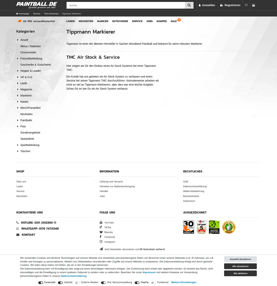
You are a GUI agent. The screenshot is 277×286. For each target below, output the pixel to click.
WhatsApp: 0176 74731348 (40, 228)
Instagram (107, 242)
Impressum (189, 201)
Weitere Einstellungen (183, 282)
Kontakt (28, 234)
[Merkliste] (246, 5)
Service (36, 13)
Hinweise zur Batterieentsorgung (117, 186)
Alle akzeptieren (240, 266)
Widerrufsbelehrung (193, 191)
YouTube (107, 222)
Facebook (107, 237)
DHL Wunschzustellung (119, 282)
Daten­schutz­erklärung (73, 276)
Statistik (68, 282)
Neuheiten (86, 21)
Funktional (162, 282)
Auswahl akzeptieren (240, 259)
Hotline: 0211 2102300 (37, 222)
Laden (70, 21)
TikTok (105, 227)
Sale (174, 21)
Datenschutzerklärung (195, 186)
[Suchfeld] (126, 5)
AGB (185, 181)
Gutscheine (120, 21)
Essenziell (49, 282)
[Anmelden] (207, 5)
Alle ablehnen (241, 273)
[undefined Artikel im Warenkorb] (254, 5)
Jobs (149, 21)
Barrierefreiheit (191, 196)
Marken (102, 21)
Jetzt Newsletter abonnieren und (132, 249)
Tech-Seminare (50, 13)
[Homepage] (22, 13)
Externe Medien (89, 282)
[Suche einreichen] (189, 5)
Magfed (162, 21)
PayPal (145, 282)
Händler (104, 191)
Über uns (21, 181)
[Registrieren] (230, 5)
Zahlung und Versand (111, 181)
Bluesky (106, 232)
